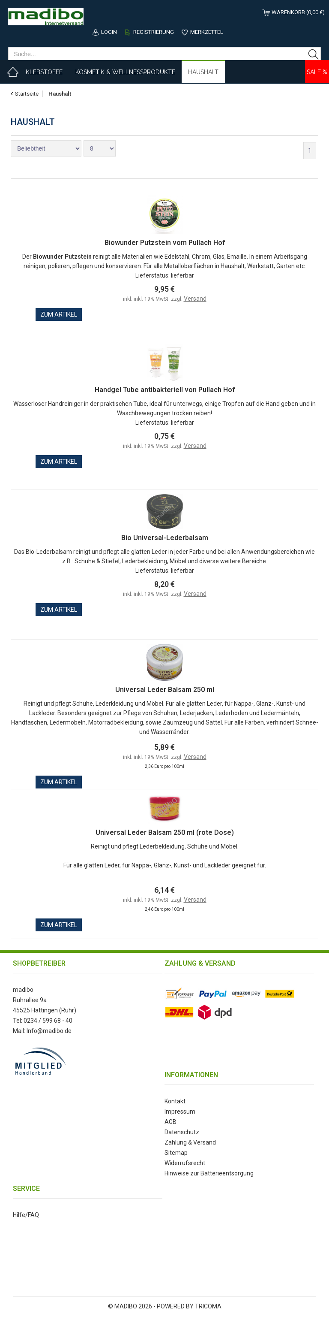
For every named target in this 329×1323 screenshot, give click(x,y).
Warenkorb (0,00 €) (298, 12)
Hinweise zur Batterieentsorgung (209, 1173)
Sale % (317, 72)
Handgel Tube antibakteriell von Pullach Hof (165, 390)
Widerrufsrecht (184, 1163)
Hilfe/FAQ (26, 1214)
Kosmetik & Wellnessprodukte (125, 72)
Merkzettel (206, 32)
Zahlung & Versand (190, 1142)
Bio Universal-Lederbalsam (164, 538)
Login (109, 32)
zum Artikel (58, 314)
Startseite (27, 94)
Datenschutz (181, 1132)
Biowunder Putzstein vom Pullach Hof (165, 243)
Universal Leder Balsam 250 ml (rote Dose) (165, 832)
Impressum (179, 1111)
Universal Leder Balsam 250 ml (164, 690)
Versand (195, 298)
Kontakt (174, 1101)
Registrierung (153, 32)
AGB (170, 1121)
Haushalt (203, 72)
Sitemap (176, 1152)
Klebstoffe (44, 72)
